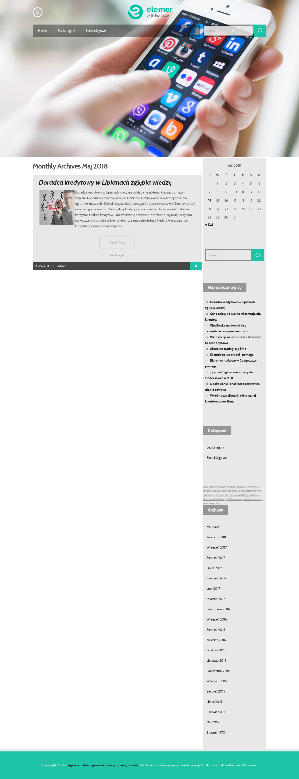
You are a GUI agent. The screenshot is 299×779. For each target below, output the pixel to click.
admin (61, 266)
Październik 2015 (218, 671)
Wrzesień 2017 (216, 547)
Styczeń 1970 (215, 732)
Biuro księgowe (96, 31)
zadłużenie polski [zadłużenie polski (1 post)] (212, 503)
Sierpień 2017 (215, 558)
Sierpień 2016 (215, 630)
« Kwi (209, 225)
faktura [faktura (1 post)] (206, 495)
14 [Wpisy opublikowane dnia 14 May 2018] (209, 200)
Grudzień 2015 (216, 650)
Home (42, 31)
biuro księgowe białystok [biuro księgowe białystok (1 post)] (216, 486)
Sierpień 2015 (215, 691)
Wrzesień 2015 (216, 681)
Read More (117, 242)
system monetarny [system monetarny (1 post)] (252, 499)
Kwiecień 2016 (216, 640)
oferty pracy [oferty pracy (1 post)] (218, 495)
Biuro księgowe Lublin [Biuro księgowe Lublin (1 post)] (233, 490)
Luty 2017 (213, 588)
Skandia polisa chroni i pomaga (231, 355)
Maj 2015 (212, 722)
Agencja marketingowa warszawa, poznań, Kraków (103, 765)
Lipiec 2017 (214, 568)
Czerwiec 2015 (216, 712)
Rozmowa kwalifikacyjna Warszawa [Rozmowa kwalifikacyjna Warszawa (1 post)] (222, 499)
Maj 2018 (212, 527)
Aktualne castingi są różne (228, 349)
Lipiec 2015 (214, 702)
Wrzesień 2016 (216, 619)
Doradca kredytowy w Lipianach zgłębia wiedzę (105, 182)
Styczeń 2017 (215, 599)
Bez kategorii (66, 31)
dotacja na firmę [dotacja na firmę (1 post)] (253, 490)
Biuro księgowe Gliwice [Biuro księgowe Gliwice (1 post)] (242, 486)
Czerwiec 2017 (216, 578)
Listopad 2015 (216, 660)
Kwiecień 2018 (216, 537)
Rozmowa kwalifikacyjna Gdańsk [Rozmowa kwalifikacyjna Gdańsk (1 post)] (242, 495)
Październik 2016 (218, 609)
